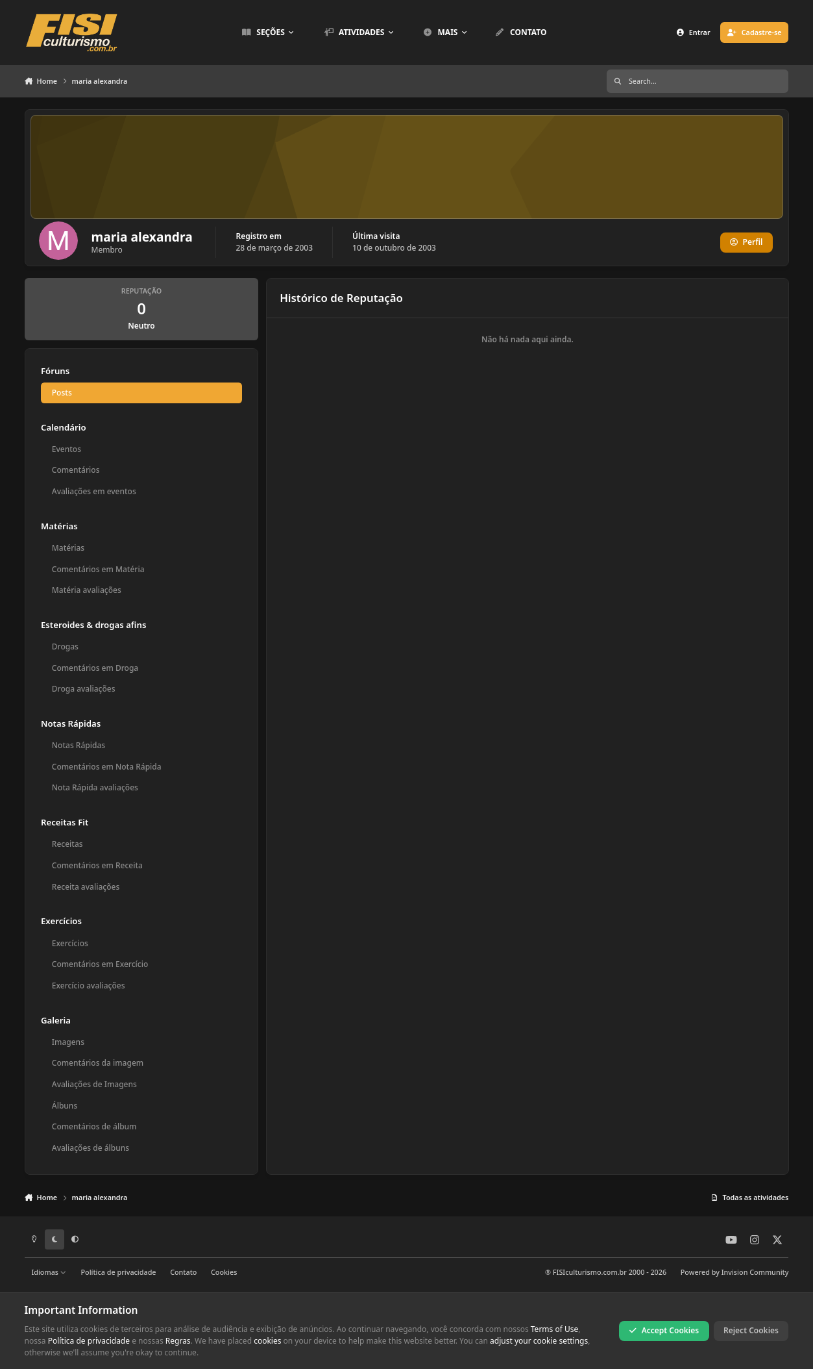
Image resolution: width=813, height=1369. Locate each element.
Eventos (65, 449)
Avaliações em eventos (93, 491)
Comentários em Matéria (97, 569)
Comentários (75, 469)
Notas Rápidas (77, 745)
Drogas (64, 646)
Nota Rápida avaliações (94, 787)
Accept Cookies (664, 1330)
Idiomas (48, 1272)
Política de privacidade (118, 1272)
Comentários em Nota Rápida (106, 766)
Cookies (224, 1272)
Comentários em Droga (94, 667)
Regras (178, 1340)
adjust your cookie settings (539, 1340)
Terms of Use (554, 1329)
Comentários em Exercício (99, 964)
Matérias (67, 547)
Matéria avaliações (86, 590)
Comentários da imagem (97, 1062)
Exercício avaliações (88, 985)
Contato (183, 1272)
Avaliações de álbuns (89, 1147)
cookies (267, 1340)
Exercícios (69, 943)
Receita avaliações (85, 886)
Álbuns (64, 1105)
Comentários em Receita (96, 865)
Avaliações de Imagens (93, 1084)
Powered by (735, 1272)
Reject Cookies (751, 1330)
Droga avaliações (83, 688)
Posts (61, 392)
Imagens (67, 1042)
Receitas (66, 843)
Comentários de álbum (93, 1126)
